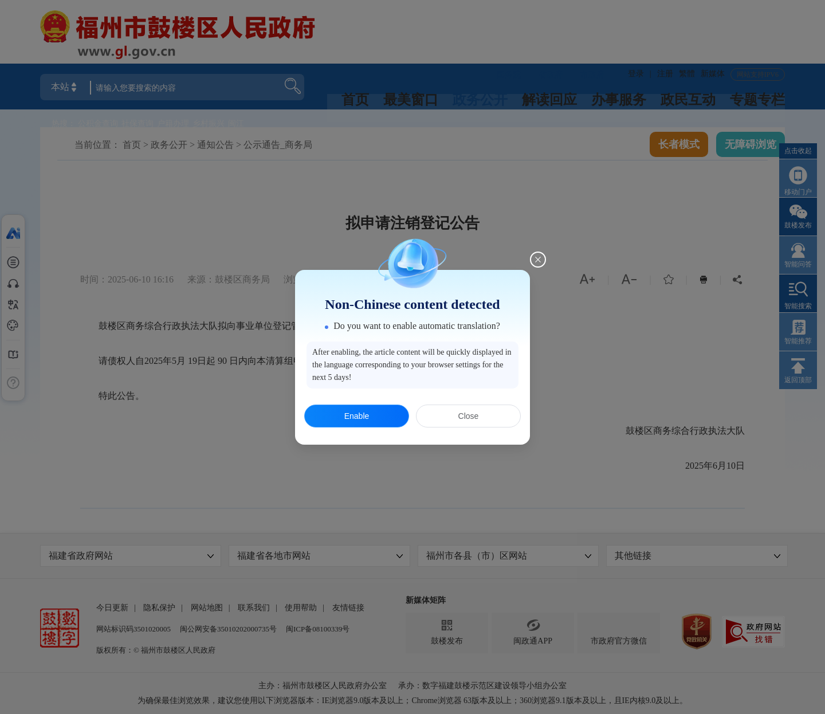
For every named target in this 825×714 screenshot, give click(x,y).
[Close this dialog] (538, 260)
